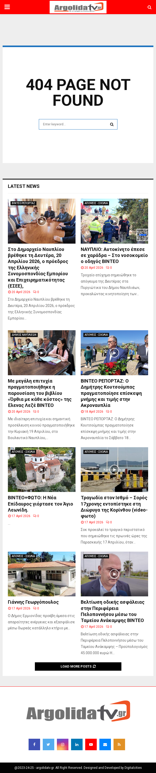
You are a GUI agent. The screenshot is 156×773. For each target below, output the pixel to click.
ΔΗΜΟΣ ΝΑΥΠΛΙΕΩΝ (24, 334)
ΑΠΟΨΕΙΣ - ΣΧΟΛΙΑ (96, 203)
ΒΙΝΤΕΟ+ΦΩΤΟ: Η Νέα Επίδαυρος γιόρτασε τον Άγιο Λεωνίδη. (40, 504)
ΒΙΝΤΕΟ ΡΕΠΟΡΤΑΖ (23, 203)
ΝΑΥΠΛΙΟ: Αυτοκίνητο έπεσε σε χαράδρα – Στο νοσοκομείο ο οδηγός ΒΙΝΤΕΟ (114, 255)
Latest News (24, 186)
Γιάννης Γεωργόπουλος (33, 602)
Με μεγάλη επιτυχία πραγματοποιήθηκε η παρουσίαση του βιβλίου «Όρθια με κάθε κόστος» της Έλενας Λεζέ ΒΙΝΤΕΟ (40, 393)
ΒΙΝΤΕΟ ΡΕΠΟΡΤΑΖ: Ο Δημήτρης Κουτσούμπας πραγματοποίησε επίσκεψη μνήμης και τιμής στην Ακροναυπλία (111, 393)
